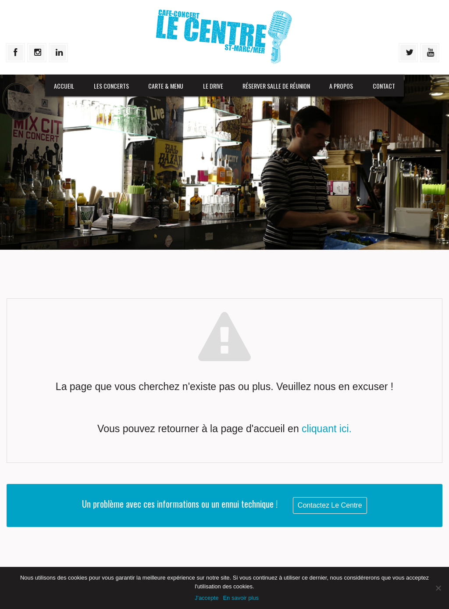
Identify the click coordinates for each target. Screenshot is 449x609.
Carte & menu (165, 85)
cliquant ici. (327, 428)
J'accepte (207, 598)
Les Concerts (111, 85)
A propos (341, 85)
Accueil (64, 85)
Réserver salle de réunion (276, 85)
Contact (384, 85)
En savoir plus (241, 598)
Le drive (213, 85)
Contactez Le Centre (330, 505)
